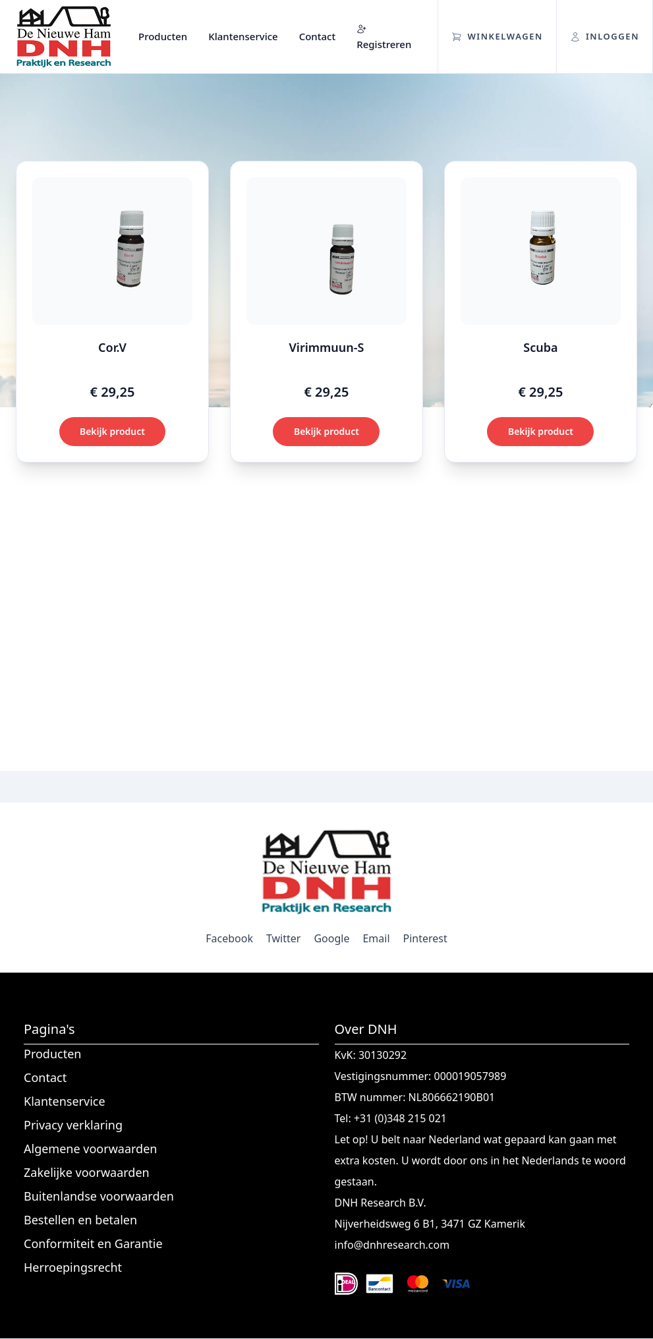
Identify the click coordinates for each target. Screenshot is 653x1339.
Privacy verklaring (73, 1125)
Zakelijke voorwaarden (87, 1172)
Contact (317, 36)
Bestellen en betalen (80, 1220)
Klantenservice (242, 36)
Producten (162, 36)
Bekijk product (112, 431)
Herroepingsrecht (73, 1267)
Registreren (383, 37)
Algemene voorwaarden (90, 1148)
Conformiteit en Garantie (93, 1243)
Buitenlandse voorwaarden (99, 1196)
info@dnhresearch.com (392, 1245)
